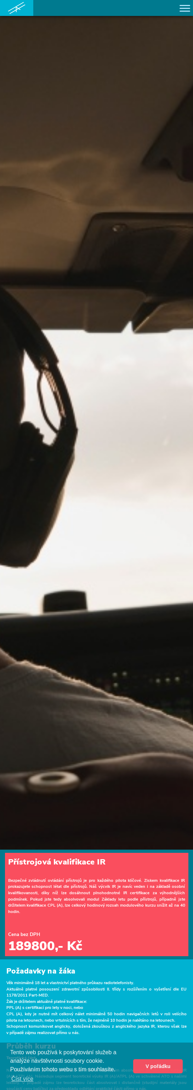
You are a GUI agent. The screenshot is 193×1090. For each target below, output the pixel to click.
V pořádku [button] (158, 1066)
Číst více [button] (22, 1079)
